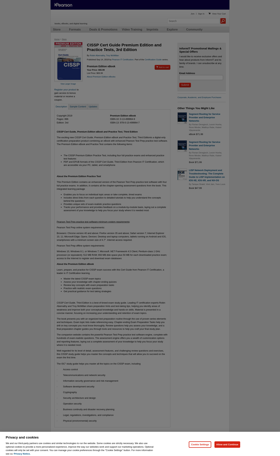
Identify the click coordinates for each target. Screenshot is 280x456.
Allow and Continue (227, 446)
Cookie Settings (200, 446)
